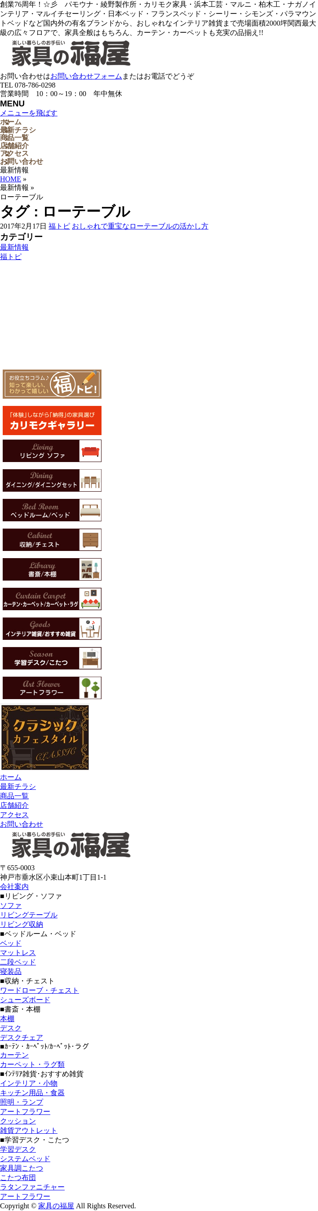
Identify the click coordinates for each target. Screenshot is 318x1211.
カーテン (14, 1055)
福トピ (59, 226)
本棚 (7, 1018)
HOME (10, 179)
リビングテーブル (28, 915)
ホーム (11, 777)
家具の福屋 (56, 1206)
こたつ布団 (18, 1177)
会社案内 (14, 886)
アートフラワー (25, 1111)
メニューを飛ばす (28, 113)
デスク (11, 1028)
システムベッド (25, 1159)
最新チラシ (18, 786)
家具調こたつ (21, 1168)
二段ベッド (18, 962)
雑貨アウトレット (28, 1130)
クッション (18, 1121)
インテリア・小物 (28, 1083)
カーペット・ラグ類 (32, 1064)
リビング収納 (21, 924)
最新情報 (14, 247)
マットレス (18, 952)
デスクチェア (21, 1037)
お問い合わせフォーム (86, 76)
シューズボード (25, 1000)
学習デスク (18, 1149)
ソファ (11, 905)
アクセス (14, 815)
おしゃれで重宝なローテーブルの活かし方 (140, 226)
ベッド (11, 943)
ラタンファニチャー (32, 1187)
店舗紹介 (14, 805)
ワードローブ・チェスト (39, 990)
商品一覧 (14, 796)
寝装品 (11, 971)
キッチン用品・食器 (32, 1093)
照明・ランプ (21, 1102)
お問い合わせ (21, 824)
